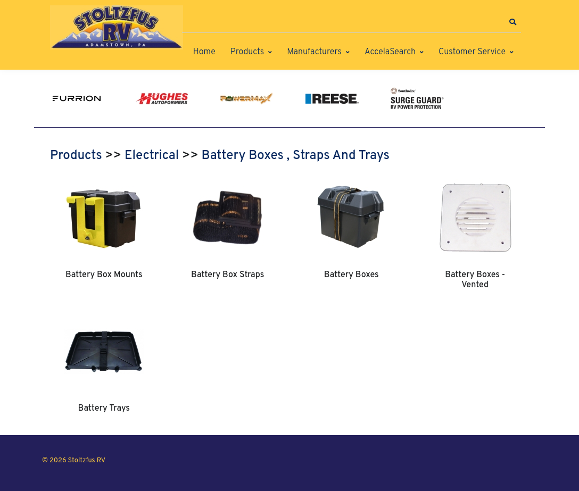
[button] (512, 22)
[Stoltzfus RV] (116, 27)
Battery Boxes (351, 275)
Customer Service (472, 52)
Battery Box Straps (227, 275)
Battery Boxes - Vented (475, 280)
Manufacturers (314, 52)
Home (204, 52)
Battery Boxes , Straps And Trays (296, 156)
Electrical (152, 156)
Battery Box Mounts (104, 275)
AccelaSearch (390, 52)
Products (247, 52)
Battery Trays (104, 408)
